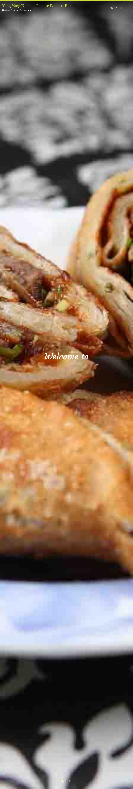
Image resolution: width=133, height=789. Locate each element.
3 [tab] (69, 781)
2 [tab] (66, 781)
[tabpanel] (66, 394)
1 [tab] (63, 781)
